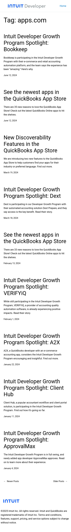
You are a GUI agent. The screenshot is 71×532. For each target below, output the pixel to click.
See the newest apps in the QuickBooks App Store (35, 95)
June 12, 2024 (10, 75)
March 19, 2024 (11, 172)
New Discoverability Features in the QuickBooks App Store (30, 144)
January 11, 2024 (12, 416)
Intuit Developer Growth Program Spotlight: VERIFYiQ (32, 286)
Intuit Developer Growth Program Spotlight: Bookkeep (32, 43)
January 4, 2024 (11, 468)
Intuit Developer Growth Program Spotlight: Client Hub (34, 388)
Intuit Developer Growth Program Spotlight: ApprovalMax (32, 439)
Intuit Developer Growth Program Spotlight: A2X (32, 339)
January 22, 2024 (12, 364)
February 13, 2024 (12, 263)
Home (63, 6)
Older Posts (60, 481)
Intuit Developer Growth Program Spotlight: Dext (32, 192)
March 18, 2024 (11, 218)
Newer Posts (11, 481)
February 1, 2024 (11, 319)
